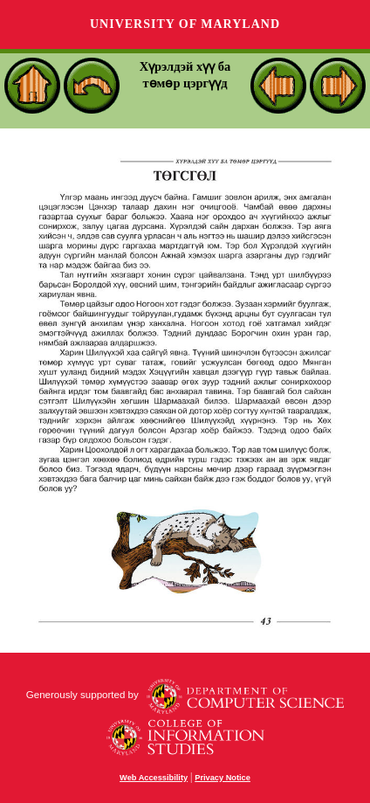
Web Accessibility (154, 777)
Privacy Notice (222, 777)
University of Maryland (185, 24)
